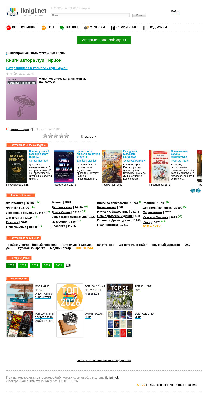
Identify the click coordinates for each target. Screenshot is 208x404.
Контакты (176, 384)
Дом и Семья (61, 212)
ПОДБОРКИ (157, 27)
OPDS (141, 384)
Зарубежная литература (69, 216)
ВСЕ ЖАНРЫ (152, 226)
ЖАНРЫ (71, 27)
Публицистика (107, 224)
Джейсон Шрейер (87, 160)
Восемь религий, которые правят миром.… (39, 154)
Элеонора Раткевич (134, 160)
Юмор (147, 222)
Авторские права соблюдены (104, 40)
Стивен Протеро (38, 160)
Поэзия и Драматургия (113, 220)
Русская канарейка (31, 248)
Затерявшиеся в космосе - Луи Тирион (37, 68)
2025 (23, 265)
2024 (35, 265)
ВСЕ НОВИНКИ (24, 27)
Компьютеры (106, 207)
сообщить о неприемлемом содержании (104, 360)
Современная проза (157, 207)
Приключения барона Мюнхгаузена (179, 154)
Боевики (12, 222)
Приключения (16, 227)
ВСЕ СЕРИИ (84, 248)
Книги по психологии (112, 203)
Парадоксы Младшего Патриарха (130, 154)
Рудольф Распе (180, 160)
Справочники (152, 212)
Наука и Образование (112, 211)
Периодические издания (115, 216)
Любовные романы (20, 212)
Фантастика (47, 82)
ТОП (50, 27)
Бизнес (57, 202)
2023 (47, 265)
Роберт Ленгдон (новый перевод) (32, 244)
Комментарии (20, 129)
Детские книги (62, 207)
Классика (58, 226)
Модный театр (60, 248)
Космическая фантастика (66, 78)
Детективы (14, 217)
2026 (11, 265)
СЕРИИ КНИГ (126, 27)
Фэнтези (12, 207)
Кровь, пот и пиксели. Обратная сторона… (88, 154)
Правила (191, 384)
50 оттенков (105, 244)
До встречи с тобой (133, 244)
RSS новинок (157, 384)
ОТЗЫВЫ (97, 27)
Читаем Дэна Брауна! (77, 244)
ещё (69, 264)
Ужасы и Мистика (155, 217)
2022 (59, 265)
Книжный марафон (166, 244)
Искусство (59, 221)
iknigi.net (111, 377)
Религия (149, 203)
